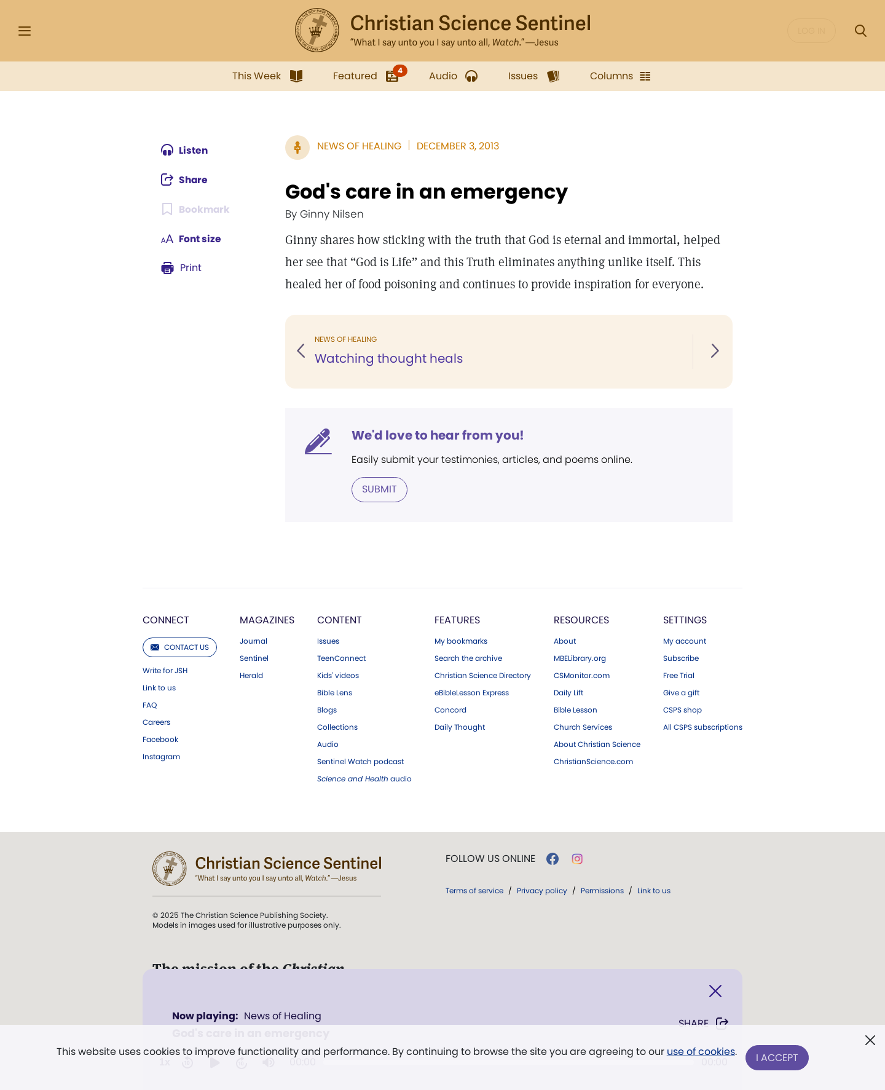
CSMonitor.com (582, 675)
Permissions (602, 890)
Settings (685, 620)
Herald (251, 675)
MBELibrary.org (580, 658)
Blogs (327, 710)
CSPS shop (682, 710)
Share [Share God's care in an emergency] (704, 1023)
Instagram (161, 756)
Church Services (583, 727)
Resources (581, 620)
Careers (156, 722)
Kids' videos (338, 675)
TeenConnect (341, 658)
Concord (450, 710)
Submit (379, 489)
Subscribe (681, 658)
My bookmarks (461, 641)
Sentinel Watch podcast (360, 761)
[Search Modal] (860, 31)
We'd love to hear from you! (438, 435)
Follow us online (490, 859)
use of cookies (700, 1053)
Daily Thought (460, 727)
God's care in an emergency (426, 192)
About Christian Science (597, 744)
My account (684, 641)
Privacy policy (542, 890)
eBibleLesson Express (472, 693)
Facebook (160, 739)
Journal (253, 641)
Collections (337, 727)
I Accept (778, 1058)
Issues (328, 641)
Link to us (159, 688)
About (565, 641)
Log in (811, 31)
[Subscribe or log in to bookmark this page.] (196, 209)
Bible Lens (334, 693)
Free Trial (678, 675)
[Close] (715, 991)
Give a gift (681, 693)
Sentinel (254, 658)
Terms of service (474, 890)
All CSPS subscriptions (702, 727)
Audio (328, 744)
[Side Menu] (24, 31)
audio (364, 779)
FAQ (150, 705)
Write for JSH (165, 670)
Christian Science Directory (483, 675)
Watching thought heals (389, 359)
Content (339, 620)
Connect (166, 620)
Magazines (267, 620)
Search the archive (468, 658)
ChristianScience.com (593, 761)
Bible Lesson (575, 710)
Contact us (180, 647)
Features (457, 620)
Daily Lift (568, 693)
